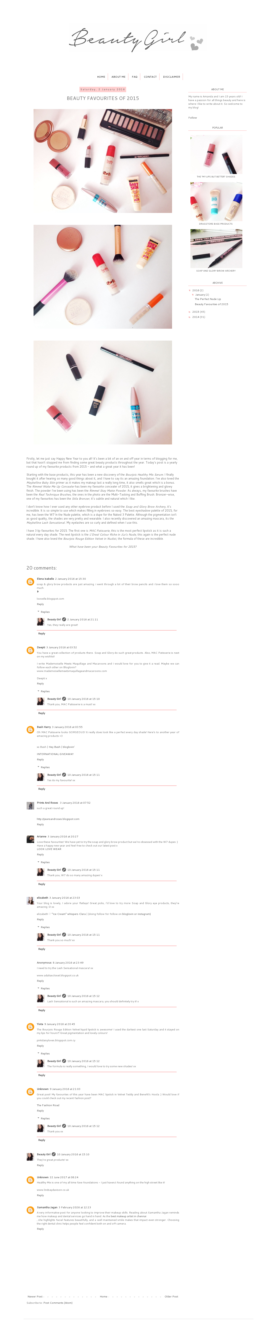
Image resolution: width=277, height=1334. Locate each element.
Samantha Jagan (47, 1207)
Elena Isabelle (45, 579)
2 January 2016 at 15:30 (70, 579)
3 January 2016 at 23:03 (64, 898)
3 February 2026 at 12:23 (75, 1207)
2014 (196, 317)
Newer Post (34, 1296)
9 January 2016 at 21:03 (65, 1089)
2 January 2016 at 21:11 (82, 619)
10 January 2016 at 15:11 (83, 775)
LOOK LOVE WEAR (49, 849)
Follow (192, 117)
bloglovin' (69, 747)
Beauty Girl (54, 619)
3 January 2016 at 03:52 (61, 647)
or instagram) (142, 914)
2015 (196, 312)
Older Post (171, 1296)
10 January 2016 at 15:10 (83, 699)
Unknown (42, 1089)
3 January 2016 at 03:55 (67, 727)
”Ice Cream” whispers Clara (69, 914)
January (200, 294)
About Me (118, 77)
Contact (150, 77)
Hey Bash (54, 747)
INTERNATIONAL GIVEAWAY (55, 754)
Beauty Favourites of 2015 (211, 304)
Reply (40, 604)
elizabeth (42, 898)
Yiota (40, 1024)
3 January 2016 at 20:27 (63, 836)
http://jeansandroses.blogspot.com (58, 819)
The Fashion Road (48, 1105)
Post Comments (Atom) (57, 1303)
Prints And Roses (48, 803)
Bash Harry (44, 727)
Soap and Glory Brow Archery (215, 270)
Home (101, 77)
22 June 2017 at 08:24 (64, 1177)
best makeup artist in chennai (128, 1216)
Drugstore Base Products (216, 223)
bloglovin (128, 914)
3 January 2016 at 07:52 (75, 803)
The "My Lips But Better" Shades (216, 176)
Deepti (41, 647)
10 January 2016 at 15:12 (83, 996)
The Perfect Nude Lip (208, 299)
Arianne (41, 836)
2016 (196, 290)
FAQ (134, 77)
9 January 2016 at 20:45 (59, 1024)
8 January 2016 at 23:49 (68, 962)
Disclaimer (171, 77)
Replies (45, 612)
